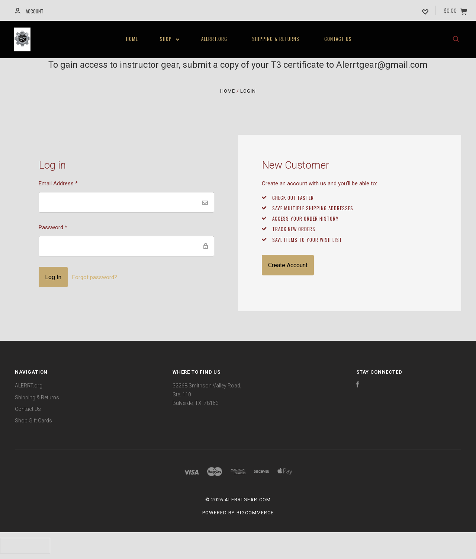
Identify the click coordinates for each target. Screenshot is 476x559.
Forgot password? (94, 277)
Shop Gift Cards (33, 421)
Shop (169, 38)
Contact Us (338, 38)
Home (132, 38)
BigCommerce (255, 512)
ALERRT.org (214, 38)
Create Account (288, 265)
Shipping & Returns (275, 38)
